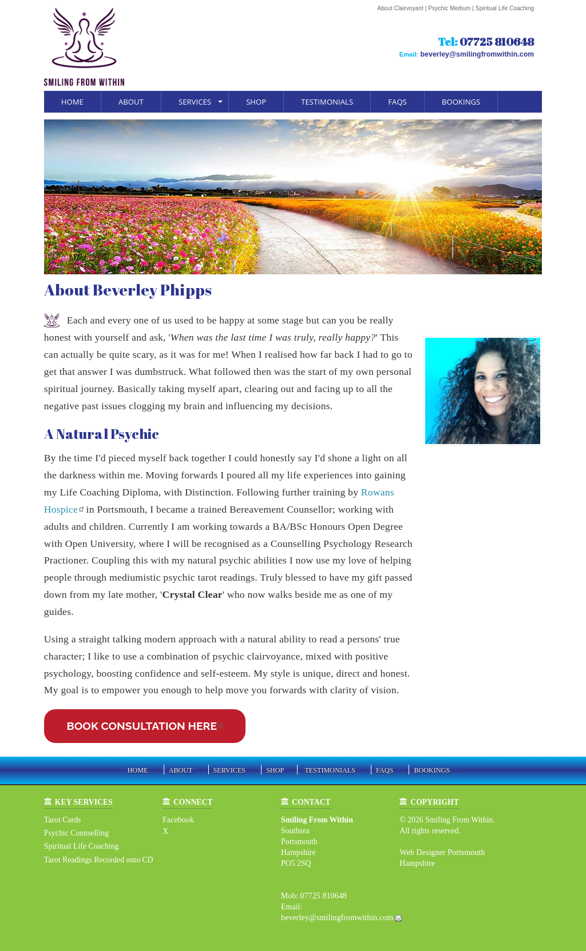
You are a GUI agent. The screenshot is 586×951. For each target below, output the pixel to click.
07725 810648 (497, 41)
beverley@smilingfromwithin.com (482, 53)
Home (72, 102)
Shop (256, 102)
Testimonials (327, 102)
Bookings (461, 102)
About (131, 102)
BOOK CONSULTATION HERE (142, 726)
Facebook (178, 820)
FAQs (397, 102)
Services (195, 102)
